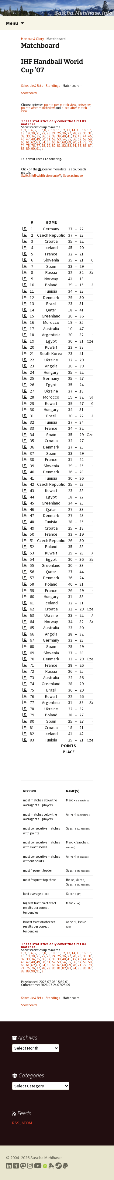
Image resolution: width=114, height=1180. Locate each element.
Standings (53, 86)
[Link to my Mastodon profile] (23, 1166)
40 (64, 136)
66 (54, 142)
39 (59, 136)
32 (23, 136)
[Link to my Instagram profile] (30, 1166)
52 (54, 139)
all (43, 148)
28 (74, 133)
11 (58, 130)
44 (85, 136)
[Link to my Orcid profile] (45, 1166)
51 (48, 139)
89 (28, 148)
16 (84, 130)
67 (59, 142)
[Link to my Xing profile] (16, 1166)
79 (48, 145)
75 (28, 145)
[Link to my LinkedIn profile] (9, 1166)
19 (28, 133)
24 (54, 133)
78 (43, 145)
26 (64, 133)
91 (38, 148)
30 (85, 133)
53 (59, 139)
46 (23, 139)
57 (79, 139)
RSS (15, 1123)
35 (38, 136)
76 (33, 145)
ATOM (27, 1123)
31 (90, 133)
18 (23, 133)
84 (74, 145)
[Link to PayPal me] (65, 1166)
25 (59, 133)
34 (33, 136)
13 (68, 130)
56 (74, 139)
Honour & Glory (32, 38)
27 (69, 133)
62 (33, 142)
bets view (84, 105)
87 (90, 145)
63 (38, 142)
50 (43, 139)
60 (23, 142)
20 (33, 133)
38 (54, 136)
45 (90, 136)
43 (79, 136)
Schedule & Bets (32, 86)
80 (54, 145)
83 (69, 145)
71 (79, 142)
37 (48, 136)
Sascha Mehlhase (46, 1157)
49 (38, 139)
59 (90, 139)
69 (69, 142)
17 (89, 130)
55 (69, 139)
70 (74, 142)
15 (79, 130)
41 (69, 136)
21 (38, 133)
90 (33, 148)
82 (64, 145)
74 (23, 145)
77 (38, 145)
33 (28, 136)
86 (85, 145)
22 (43, 133)
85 (79, 145)
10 (53, 130)
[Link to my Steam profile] (58, 1166)
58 (85, 139)
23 (48, 133)
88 (23, 148)
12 (63, 130)
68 (64, 142)
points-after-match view (38, 108)
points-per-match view (60, 105)
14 (73, 130)
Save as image (73, 175)
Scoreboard (29, 93)
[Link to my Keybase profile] (51, 1166)
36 (43, 136)
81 (59, 145)
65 (48, 142)
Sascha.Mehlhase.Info (83, 12)
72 (85, 142)
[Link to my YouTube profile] (38, 1166)
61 (28, 142)
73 (90, 142)
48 (33, 139)
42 (74, 136)
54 (64, 139)
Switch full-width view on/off (40, 175)
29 (79, 133)
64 (43, 142)
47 (28, 139)
